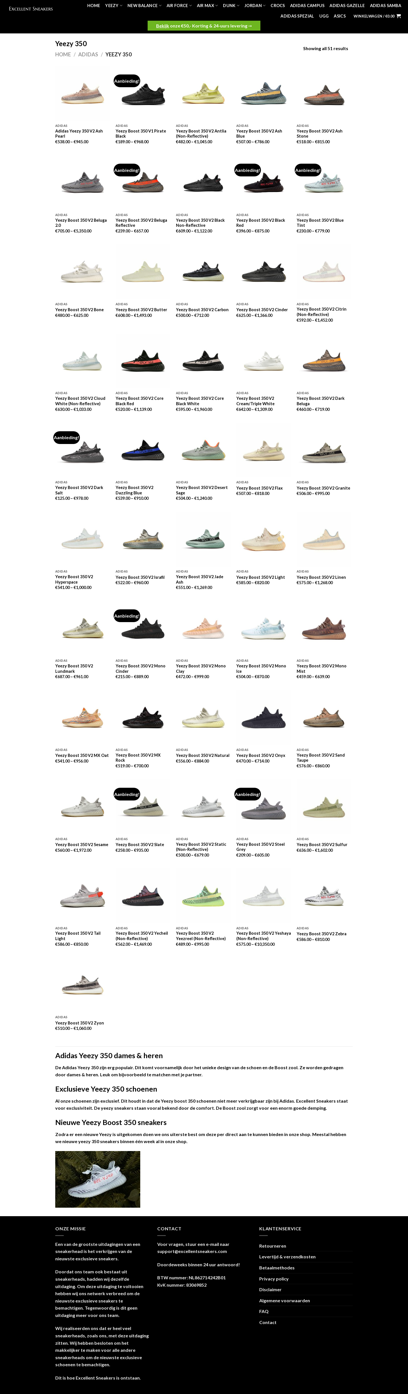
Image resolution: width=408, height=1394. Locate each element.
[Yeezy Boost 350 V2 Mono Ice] (263, 628)
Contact (268, 1322)
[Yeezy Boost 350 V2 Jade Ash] (203, 539)
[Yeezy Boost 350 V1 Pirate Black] (143, 93)
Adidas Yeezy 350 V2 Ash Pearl (79, 134)
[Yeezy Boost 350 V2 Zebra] (324, 895)
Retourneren (272, 1245)
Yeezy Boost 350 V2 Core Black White (200, 401)
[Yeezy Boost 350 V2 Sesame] (82, 806)
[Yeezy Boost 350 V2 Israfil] (143, 539)
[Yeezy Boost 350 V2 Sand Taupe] (324, 717)
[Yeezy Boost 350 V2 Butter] (143, 271)
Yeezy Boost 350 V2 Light (260, 577)
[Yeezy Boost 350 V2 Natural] (203, 717)
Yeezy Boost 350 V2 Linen (321, 577)
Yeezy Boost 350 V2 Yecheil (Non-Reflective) (142, 936)
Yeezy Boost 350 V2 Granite (323, 488)
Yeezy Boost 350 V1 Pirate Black (141, 134)
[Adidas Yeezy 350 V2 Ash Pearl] (82, 93)
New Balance (145, 5)
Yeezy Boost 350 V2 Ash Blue (259, 134)
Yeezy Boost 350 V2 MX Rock (138, 758)
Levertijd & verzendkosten (287, 1256)
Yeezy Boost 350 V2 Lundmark (74, 668)
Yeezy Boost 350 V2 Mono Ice (261, 668)
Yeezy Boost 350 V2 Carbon (202, 309)
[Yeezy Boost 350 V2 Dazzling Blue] (143, 450)
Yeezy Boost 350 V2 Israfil (140, 577)
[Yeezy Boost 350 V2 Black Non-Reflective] (203, 182)
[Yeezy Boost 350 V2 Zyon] (82, 985)
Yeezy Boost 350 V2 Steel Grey (260, 847)
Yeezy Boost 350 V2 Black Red (260, 223)
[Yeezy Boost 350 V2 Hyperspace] (82, 539)
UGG (324, 16)
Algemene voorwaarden (284, 1300)
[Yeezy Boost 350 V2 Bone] (82, 271)
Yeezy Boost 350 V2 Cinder (262, 309)
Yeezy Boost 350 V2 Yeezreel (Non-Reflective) (201, 936)
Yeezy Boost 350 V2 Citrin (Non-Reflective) (322, 312)
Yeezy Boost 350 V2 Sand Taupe (321, 758)
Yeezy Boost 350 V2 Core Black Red (139, 401)
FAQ (264, 1311)
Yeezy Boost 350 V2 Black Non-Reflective (200, 223)
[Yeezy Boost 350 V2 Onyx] (263, 717)
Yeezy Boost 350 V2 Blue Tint (320, 223)
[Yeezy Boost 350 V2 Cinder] (263, 271)
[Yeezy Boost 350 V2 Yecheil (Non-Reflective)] (143, 895)
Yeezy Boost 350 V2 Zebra (322, 933)
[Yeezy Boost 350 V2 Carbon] (203, 271)
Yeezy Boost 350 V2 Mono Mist (322, 668)
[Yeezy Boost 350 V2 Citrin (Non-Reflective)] (324, 271)
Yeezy (113, 5)
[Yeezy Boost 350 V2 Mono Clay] (203, 628)
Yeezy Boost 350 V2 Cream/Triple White (255, 401)
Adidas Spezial (297, 16)
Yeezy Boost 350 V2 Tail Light (78, 936)
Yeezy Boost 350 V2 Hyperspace (74, 579)
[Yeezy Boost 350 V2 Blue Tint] (324, 182)
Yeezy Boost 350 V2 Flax (259, 488)
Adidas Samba (385, 5)
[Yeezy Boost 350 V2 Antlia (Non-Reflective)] (203, 93)
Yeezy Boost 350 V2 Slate (140, 844)
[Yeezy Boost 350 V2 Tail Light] (82, 895)
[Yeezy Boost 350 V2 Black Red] (263, 182)
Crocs (278, 5)
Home (93, 5)
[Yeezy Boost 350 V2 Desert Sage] (203, 450)
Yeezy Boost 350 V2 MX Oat (82, 755)
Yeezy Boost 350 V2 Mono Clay (201, 668)
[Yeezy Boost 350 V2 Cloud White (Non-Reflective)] (82, 361)
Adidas (88, 54)
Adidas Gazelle (347, 5)
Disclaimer (270, 1289)
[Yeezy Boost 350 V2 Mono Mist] (324, 628)
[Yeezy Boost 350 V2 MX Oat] (82, 717)
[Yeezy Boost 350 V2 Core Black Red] (143, 361)
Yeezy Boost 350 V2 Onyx (260, 755)
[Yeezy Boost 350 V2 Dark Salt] (82, 450)
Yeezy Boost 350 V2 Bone (79, 309)
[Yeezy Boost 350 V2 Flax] (263, 450)
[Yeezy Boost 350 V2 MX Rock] (143, 717)
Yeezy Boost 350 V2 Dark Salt (79, 490)
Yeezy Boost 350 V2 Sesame (81, 844)
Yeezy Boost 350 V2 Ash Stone (320, 134)
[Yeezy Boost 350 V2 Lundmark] (82, 628)
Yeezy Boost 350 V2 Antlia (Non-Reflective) (201, 134)
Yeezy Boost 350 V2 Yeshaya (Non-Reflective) (263, 936)
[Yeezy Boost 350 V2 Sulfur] (324, 806)
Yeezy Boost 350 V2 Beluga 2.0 (81, 223)
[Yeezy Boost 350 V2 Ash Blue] (263, 93)
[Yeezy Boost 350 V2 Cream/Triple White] (263, 361)
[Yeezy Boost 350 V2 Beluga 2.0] (82, 182)
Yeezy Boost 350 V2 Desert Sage (202, 490)
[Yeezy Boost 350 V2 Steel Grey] (263, 806)
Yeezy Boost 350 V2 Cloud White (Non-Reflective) (80, 401)
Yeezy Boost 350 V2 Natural (203, 755)
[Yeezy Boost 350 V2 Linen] (324, 539)
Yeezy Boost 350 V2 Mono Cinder (140, 668)
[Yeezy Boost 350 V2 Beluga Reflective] (143, 182)
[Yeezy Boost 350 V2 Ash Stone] (324, 93)
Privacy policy (274, 1278)
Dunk (231, 5)
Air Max (207, 5)
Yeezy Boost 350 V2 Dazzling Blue (134, 490)
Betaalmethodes (277, 1267)
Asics (339, 16)
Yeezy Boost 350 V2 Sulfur (322, 844)
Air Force (179, 5)
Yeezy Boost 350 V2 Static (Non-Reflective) (201, 847)
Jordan (255, 5)
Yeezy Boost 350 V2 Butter (141, 309)
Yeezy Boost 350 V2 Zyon (79, 1023)
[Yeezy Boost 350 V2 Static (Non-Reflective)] (203, 806)
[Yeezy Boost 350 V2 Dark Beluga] (324, 361)
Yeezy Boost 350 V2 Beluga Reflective (141, 223)
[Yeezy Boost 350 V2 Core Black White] (203, 361)
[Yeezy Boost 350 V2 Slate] (143, 806)
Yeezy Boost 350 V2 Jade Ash (199, 579)
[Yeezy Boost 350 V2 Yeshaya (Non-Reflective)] (263, 895)
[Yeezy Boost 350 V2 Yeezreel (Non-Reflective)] (203, 895)
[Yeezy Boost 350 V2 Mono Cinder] (143, 628)
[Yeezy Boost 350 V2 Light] (263, 539)
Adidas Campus (307, 5)
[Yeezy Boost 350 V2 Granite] (324, 450)
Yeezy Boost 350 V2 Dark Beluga (321, 401)
